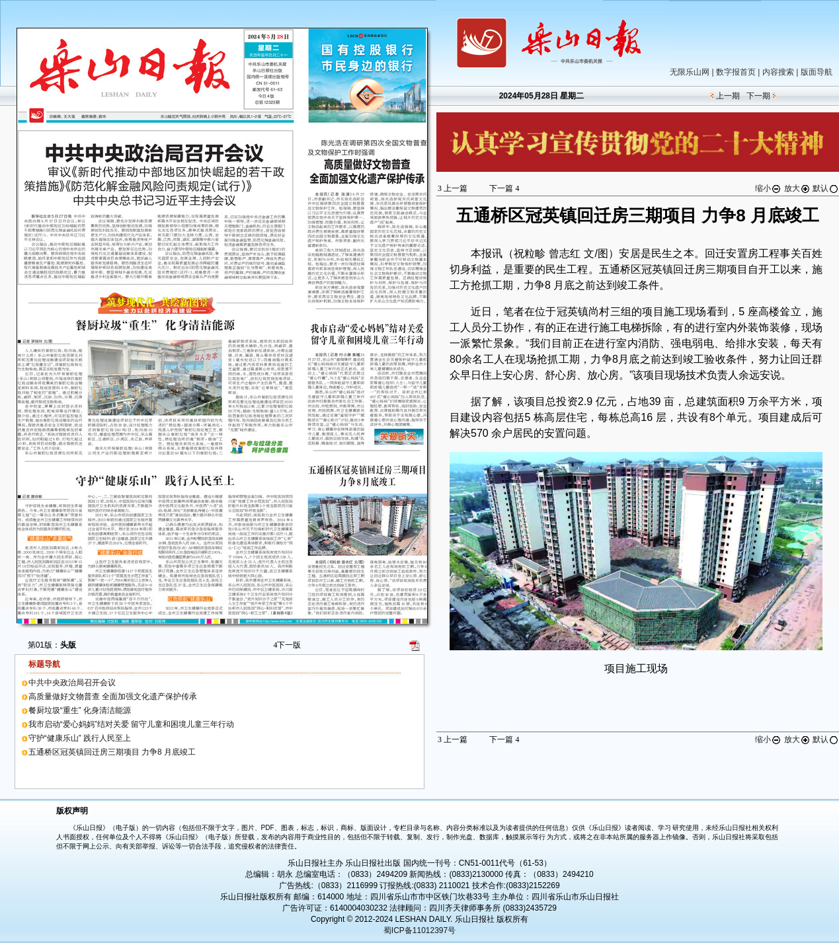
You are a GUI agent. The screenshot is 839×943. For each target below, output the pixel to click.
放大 (797, 188)
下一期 (758, 95)
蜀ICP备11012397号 (419, 930)
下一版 (287, 645)
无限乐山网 (689, 72)
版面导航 (816, 72)
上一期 (728, 95)
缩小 (768, 188)
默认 (826, 188)
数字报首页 (736, 72)
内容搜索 (778, 72)
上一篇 (452, 188)
